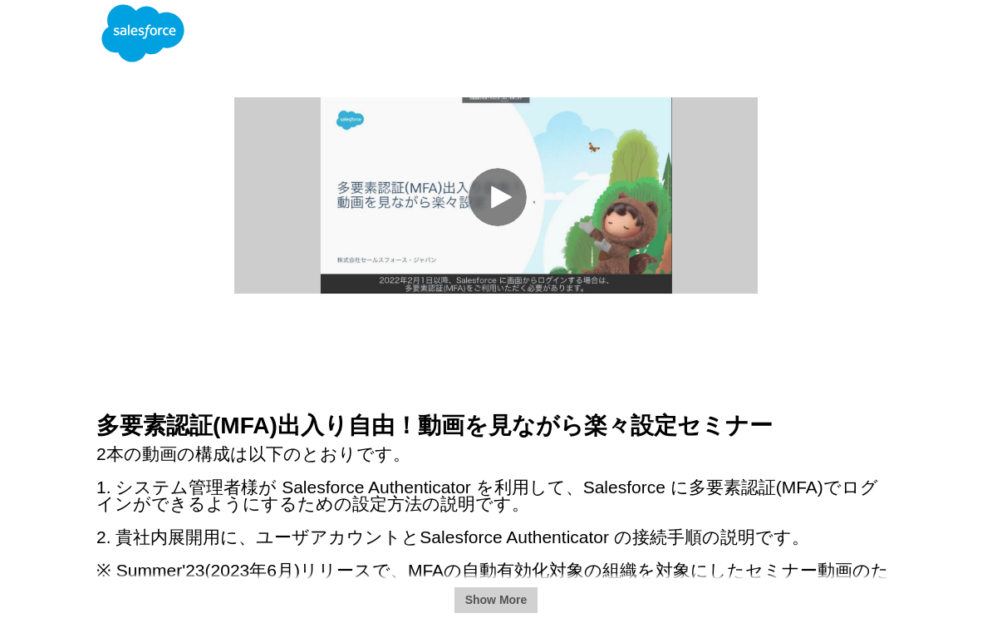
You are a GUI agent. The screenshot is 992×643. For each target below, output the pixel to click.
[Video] (496, 195)
